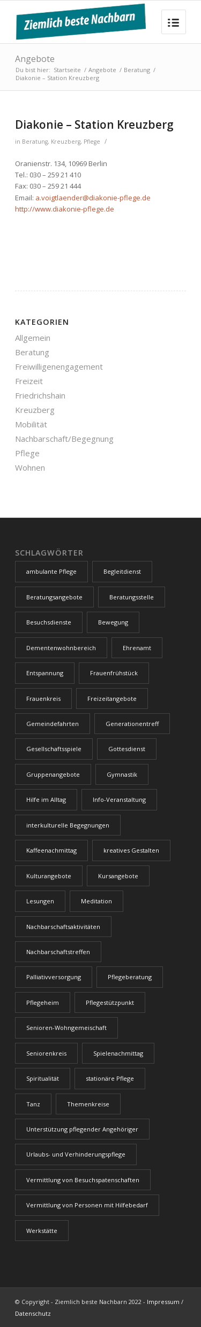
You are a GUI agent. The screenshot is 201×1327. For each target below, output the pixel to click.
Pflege (92, 141)
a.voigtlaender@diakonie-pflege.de (93, 197)
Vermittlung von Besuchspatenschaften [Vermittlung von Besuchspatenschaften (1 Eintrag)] (82, 1180)
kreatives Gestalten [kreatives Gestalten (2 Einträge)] (131, 850)
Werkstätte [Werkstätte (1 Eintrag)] (41, 1231)
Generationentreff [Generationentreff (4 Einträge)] (132, 724)
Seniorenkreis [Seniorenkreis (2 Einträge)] (46, 1053)
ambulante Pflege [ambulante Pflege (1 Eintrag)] (51, 571)
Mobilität (31, 424)
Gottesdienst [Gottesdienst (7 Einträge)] (126, 749)
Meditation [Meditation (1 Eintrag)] (96, 901)
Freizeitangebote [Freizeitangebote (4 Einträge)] (112, 698)
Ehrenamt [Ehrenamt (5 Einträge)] (137, 648)
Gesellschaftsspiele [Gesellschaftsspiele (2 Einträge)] (53, 749)
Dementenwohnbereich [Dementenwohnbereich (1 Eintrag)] (61, 648)
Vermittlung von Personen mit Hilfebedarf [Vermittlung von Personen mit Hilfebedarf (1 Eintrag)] (87, 1205)
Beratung (137, 70)
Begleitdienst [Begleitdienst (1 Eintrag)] (122, 571)
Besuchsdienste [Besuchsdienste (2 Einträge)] (48, 622)
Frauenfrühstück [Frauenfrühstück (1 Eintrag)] (114, 673)
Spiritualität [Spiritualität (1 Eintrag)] (42, 1078)
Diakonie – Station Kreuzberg (94, 124)
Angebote (35, 59)
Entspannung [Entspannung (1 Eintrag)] (44, 673)
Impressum (163, 1302)
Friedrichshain (40, 395)
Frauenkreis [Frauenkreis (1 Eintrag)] (43, 698)
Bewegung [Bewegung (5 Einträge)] (113, 622)
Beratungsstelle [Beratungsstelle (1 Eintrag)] (131, 597)
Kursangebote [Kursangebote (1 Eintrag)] (118, 876)
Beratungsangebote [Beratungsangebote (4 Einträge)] (54, 597)
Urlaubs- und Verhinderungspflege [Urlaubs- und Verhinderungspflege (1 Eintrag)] (75, 1154)
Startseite (67, 70)
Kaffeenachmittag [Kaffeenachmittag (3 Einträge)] (51, 850)
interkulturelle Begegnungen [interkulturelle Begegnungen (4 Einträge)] (67, 825)
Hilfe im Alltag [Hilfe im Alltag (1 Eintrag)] (46, 799)
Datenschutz (33, 1313)
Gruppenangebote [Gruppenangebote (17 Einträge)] (53, 774)
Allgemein (32, 337)
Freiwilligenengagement (59, 366)
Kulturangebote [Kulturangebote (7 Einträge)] (48, 876)
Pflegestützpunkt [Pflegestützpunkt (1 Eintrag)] (110, 1002)
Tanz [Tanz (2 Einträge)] (33, 1104)
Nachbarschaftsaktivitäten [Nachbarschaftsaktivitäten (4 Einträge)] (63, 927)
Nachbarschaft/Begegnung (64, 438)
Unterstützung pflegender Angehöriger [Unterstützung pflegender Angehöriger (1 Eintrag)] (82, 1129)
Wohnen (30, 467)
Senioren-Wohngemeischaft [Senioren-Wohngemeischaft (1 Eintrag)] (66, 1028)
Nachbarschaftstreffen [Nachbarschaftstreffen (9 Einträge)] (58, 952)
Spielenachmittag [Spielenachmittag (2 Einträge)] (118, 1053)
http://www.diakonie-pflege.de (64, 209)
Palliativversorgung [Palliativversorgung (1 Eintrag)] (53, 977)
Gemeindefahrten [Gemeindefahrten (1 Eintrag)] (52, 724)
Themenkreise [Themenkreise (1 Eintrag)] (88, 1104)
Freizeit (29, 381)
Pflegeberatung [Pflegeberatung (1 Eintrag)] (130, 977)
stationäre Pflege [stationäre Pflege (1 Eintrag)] (110, 1078)
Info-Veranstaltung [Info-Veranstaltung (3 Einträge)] (119, 799)
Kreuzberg (65, 141)
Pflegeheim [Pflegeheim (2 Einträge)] (42, 1002)
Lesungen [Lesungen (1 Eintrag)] (40, 901)
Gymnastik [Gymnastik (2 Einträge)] (122, 774)
